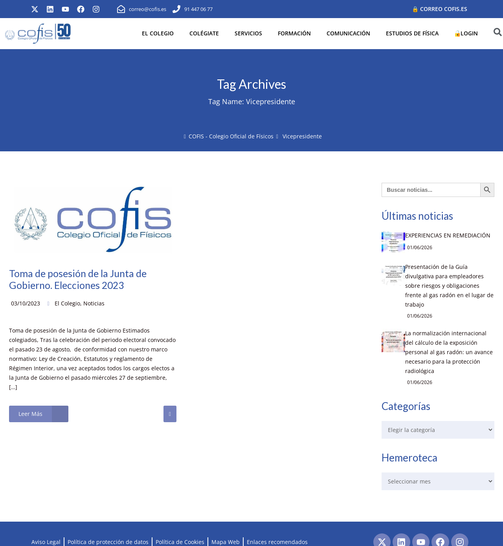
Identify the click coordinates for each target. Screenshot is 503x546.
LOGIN (466, 33)
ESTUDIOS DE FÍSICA (412, 33)
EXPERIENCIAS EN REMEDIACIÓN (444, 235)
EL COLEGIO (158, 33)
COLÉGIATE (204, 33)
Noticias (94, 303)
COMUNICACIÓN (348, 33)
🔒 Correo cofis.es (439, 9)
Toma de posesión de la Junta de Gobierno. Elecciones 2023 (80, 279)
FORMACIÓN (294, 33)
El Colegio (67, 303)
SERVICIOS (248, 33)
